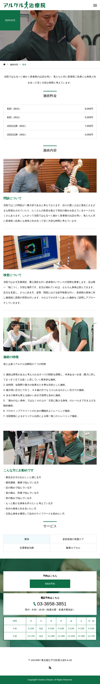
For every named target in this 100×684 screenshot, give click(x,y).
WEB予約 (50, 583)
